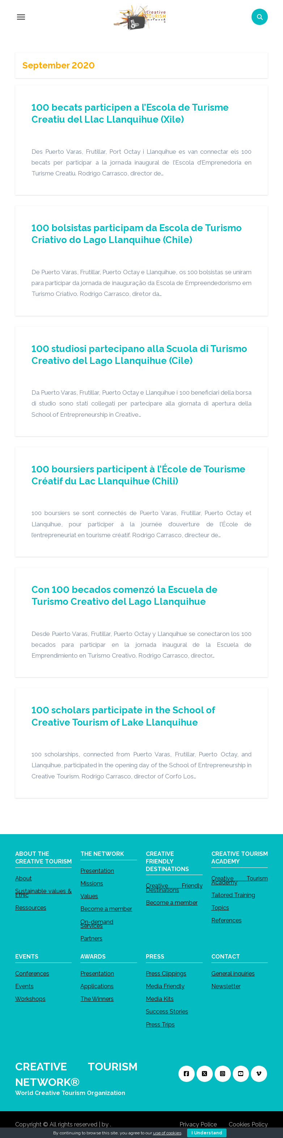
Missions (91, 883)
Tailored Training (233, 895)
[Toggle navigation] (21, 17)
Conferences (32, 973)
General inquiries (233, 973)
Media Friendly (165, 986)
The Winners (97, 998)
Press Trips (160, 1024)
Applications (97, 986)
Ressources (30, 907)
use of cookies (167, 1132)
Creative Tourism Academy (239, 880)
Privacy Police (198, 1124)
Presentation (97, 870)
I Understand (206, 1132)
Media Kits (160, 998)
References (226, 920)
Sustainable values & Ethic (43, 893)
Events (24, 986)
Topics (220, 907)
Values (89, 896)
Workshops (30, 998)
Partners (91, 938)
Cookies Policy (248, 1124)
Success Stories (167, 1011)
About (23, 878)
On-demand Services (96, 923)
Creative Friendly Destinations (174, 887)
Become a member (106, 908)
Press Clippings (166, 973)
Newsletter (226, 986)
